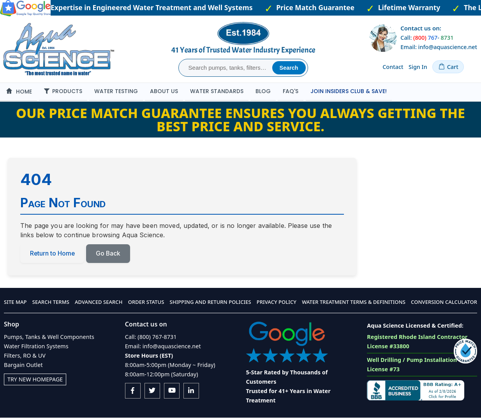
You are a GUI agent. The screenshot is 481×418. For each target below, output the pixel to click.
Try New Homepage (35, 379)
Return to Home (53, 254)
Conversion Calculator (444, 302)
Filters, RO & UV (25, 355)
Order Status (146, 302)
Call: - (426, 37)
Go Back (109, 254)
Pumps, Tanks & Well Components (49, 336)
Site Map (15, 302)
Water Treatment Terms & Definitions (353, 302)
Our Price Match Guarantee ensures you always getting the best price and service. (240, 119)
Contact (392, 67)
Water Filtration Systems (36, 346)
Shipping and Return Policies (210, 302)
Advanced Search (98, 302)
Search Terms (50, 302)
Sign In (418, 67)
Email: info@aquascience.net (438, 47)
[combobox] (226, 68)
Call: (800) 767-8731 (151, 336)
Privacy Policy (276, 302)
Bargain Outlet (23, 365)
